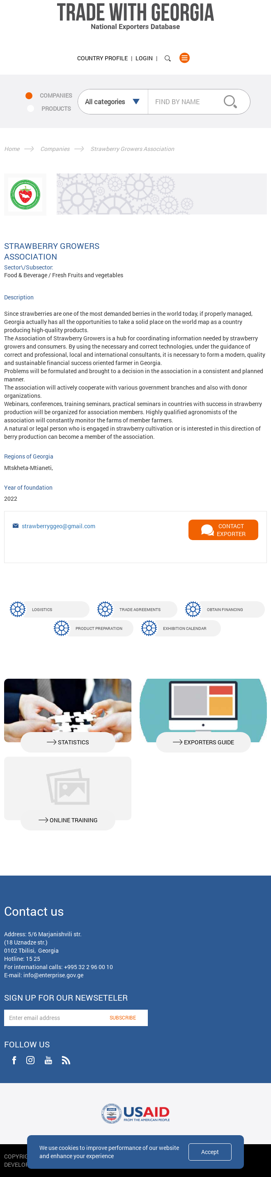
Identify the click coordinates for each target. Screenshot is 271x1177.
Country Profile (102, 58)
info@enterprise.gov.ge (53, 975)
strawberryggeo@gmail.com (58, 526)
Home (11, 149)
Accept (210, 1152)
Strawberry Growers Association (132, 149)
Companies (54, 149)
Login (144, 58)
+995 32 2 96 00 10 (88, 967)
